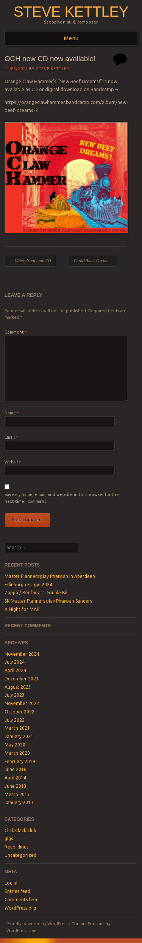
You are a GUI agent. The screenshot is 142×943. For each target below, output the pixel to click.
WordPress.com (21, 930)
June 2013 (16, 786)
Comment (16, 332)
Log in (11, 882)
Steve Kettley (52, 68)
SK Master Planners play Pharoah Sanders (48, 600)
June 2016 (16, 769)
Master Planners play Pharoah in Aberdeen (50, 576)
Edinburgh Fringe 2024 (28, 584)
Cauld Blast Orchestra (95, 260)
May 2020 (15, 744)
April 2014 (15, 777)
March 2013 (17, 794)
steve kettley (71, 11)
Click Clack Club (20, 830)
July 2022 (15, 720)
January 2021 (19, 736)
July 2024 (15, 662)
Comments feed (22, 899)
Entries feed (17, 891)
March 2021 (17, 728)
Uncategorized (20, 855)
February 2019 (20, 761)
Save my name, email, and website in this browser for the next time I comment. (62, 498)
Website (13, 462)
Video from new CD (30, 260)
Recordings (16, 846)
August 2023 (18, 687)
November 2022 (22, 703)
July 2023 (15, 695)
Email (11, 437)
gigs (9, 838)
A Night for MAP (22, 609)
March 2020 (17, 753)
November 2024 (22, 654)
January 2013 (19, 802)
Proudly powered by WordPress (37, 923)
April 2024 (15, 670)
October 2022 (19, 711)
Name (12, 413)
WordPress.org (20, 907)
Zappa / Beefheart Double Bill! (37, 592)
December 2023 (22, 678)
